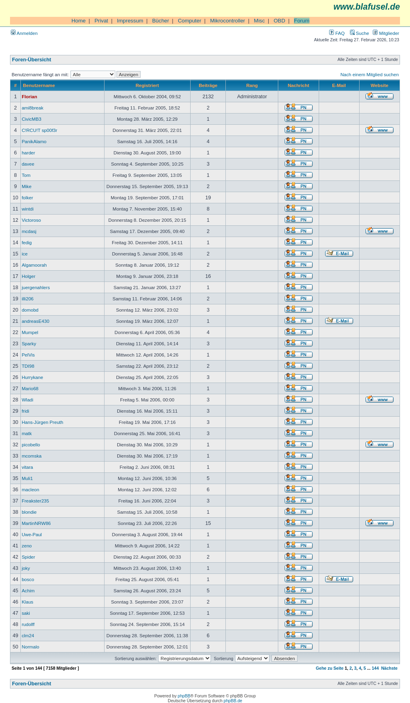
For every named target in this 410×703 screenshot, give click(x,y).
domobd (30, 309)
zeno (27, 545)
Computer (189, 21)
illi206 (28, 298)
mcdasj (29, 231)
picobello (31, 444)
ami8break (32, 107)
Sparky (29, 343)
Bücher (160, 21)
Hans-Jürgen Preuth (42, 422)
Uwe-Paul (32, 534)
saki (26, 613)
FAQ (336, 33)
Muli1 (27, 478)
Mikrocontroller (227, 21)
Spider (28, 556)
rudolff (28, 624)
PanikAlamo (34, 141)
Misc (259, 21)
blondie (29, 512)
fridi (25, 410)
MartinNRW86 (36, 523)
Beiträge (208, 85)
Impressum (130, 21)
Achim (28, 590)
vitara (27, 467)
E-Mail (339, 85)
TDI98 (28, 366)
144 (375, 668)
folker (27, 197)
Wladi (27, 399)
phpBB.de (233, 700)
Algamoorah (34, 264)
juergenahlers (36, 287)
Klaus (27, 601)
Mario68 (30, 388)
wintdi (28, 208)
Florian (29, 96)
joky (26, 568)
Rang (252, 85)
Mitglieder (386, 33)
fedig (27, 242)
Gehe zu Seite (330, 668)
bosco (28, 579)
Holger (28, 276)
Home (78, 21)
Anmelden (24, 33)
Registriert (147, 85)
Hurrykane (32, 377)
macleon (30, 489)
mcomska (32, 455)
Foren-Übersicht (31, 60)
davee (28, 163)
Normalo (30, 646)
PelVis (28, 354)
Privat (101, 21)
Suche (359, 33)
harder (28, 152)
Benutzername (39, 85)
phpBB (184, 695)
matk (27, 433)
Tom (26, 175)
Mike (27, 186)
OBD (279, 21)
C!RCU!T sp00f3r (39, 130)
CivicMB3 (31, 119)
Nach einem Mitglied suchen (369, 74)
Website (379, 85)
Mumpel (30, 332)
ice (25, 253)
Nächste (389, 668)
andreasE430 (35, 321)
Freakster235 (35, 500)
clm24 (28, 635)
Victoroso (31, 220)
